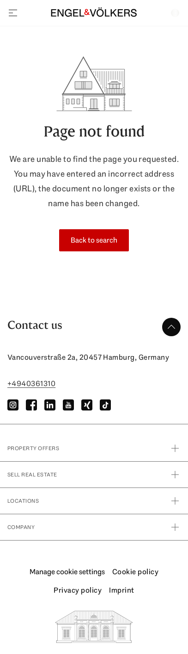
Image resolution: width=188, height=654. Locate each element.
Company (94, 527)
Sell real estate (94, 474)
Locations (94, 500)
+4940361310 (31, 383)
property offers (94, 448)
